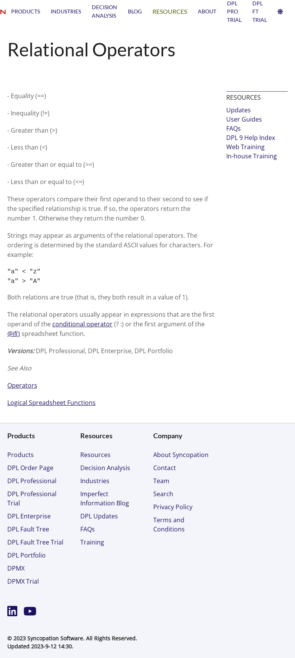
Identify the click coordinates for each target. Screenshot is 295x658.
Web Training (245, 147)
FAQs (233, 128)
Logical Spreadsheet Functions (51, 402)
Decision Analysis (105, 468)
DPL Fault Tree (28, 529)
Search (163, 494)
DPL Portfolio (26, 555)
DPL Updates (99, 516)
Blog (135, 11)
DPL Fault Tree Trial (35, 542)
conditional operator (82, 324)
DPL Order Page (30, 468)
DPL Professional (31, 481)
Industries (66, 11)
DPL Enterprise (29, 516)
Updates (238, 110)
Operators (22, 385)
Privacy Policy (172, 507)
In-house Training (251, 156)
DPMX (16, 568)
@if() (13, 333)
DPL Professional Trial (31, 498)
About (207, 11)
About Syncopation (181, 455)
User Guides (244, 119)
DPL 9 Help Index (250, 137)
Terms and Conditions (169, 524)
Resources (169, 11)
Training (92, 542)
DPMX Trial (23, 581)
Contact (164, 468)
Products (25, 11)
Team (161, 481)
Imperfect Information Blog (104, 498)
